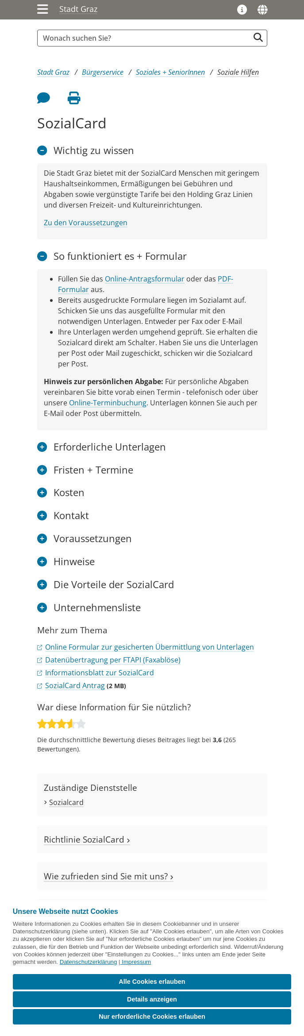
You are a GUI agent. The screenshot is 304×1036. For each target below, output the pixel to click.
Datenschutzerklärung (88, 962)
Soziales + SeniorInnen (170, 72)
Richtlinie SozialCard (87, 839)
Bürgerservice (102, 72)
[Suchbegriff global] (146, 38)
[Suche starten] (258, 37)
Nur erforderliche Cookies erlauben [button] (152, 1016)
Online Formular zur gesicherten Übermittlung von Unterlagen (149, 647)
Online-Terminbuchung (107, 403)
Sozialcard (66, 802)
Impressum (136, 962)
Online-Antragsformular (145, 279)
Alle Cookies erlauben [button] (152, 981)
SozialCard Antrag (75, 685)
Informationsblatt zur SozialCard (99, 673)
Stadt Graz (78, 9)
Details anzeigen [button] (152, 999)
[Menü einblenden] (42, 9)
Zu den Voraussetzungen (85, 222)
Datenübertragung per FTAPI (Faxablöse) (113, 660)
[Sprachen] (262, 10)
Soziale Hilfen (238, 72)
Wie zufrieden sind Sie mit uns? (108, 876)
